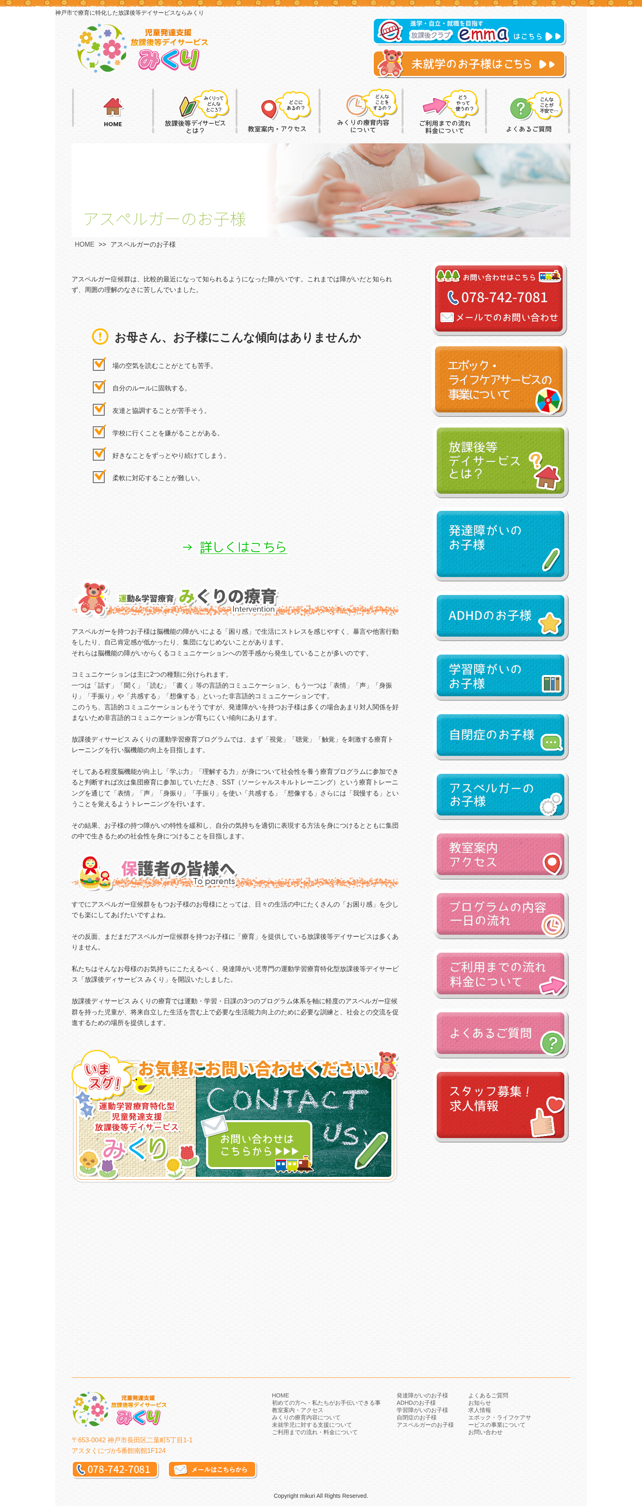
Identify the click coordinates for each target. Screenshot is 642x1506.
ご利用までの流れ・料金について (315, 1432)
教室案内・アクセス (297, 1410)
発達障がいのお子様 (422, 1395)
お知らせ (479, 1402)
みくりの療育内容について (306, 1417)
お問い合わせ (485, 1432)
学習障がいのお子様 (422, 1410)
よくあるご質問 (488, 1395)
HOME (84, 244)
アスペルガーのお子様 (425, 1424)
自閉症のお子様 (417, 1417)
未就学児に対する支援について (312, 1424)
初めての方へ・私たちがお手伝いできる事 (326, 1402)
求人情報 (479, 1410)
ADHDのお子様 (416, 1402)
